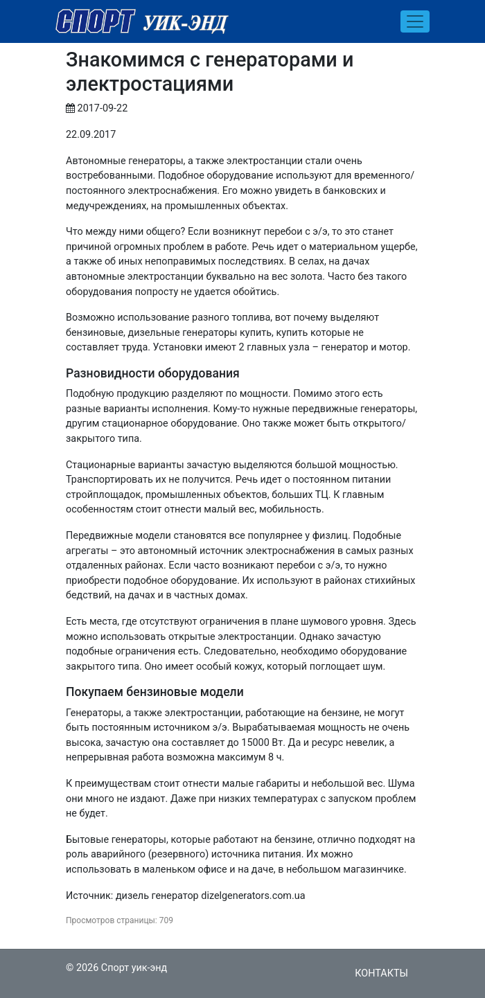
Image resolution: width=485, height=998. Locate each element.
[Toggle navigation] (415, 21)
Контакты (381, 973)
